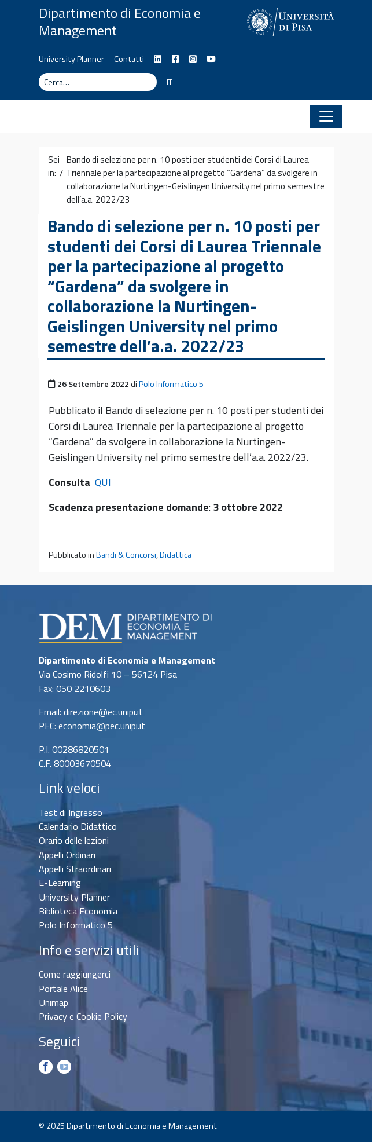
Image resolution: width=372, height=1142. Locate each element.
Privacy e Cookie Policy (83, 1016)
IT (169, 82)
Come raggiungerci (75, 974)
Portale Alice (63, 988)
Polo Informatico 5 (171, 384)
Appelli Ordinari (67, 855)
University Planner (71, 59)
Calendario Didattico (78, 826)
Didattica (175, 554)
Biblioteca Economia (78, 911)
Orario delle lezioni (74, 840)
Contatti (129, 59)
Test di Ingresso (70, 812)
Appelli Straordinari (75, 869)
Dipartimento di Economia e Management (120, 21)
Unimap (53, 1002)
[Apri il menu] (326, 116)
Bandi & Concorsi (126, 554)
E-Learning (60, 883)
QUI (103, 482)
